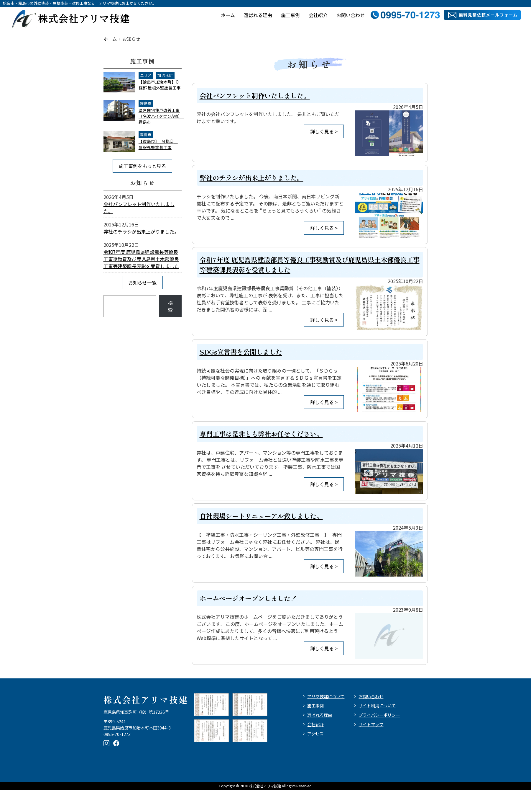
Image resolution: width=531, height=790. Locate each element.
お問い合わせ (350, 15)
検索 (170, 306)
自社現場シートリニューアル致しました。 (261, 515)
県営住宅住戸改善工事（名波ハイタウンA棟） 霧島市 (161, 116)
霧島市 (146, 103)
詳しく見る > (324, 131)
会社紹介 (318, 15)
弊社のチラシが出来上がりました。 (251, 177)
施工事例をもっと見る (142, 165)
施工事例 (290, 15)
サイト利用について (377, 705)
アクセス (315, 733)
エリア (146, 75)
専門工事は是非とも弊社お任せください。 (261, 433)
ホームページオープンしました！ (248, 598)
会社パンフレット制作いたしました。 (255, 95)
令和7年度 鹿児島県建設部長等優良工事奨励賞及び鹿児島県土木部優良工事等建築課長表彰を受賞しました (141, 259)
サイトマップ (371, 724)
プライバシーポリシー (379, 715)
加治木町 (165, 75)
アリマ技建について (325, 696)
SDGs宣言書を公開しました (241, 351)
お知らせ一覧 (142, 282)
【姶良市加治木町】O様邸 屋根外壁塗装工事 (160, 85)
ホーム (228, 15)
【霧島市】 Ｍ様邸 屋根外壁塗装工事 (158, 144)
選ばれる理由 (258, 15)
